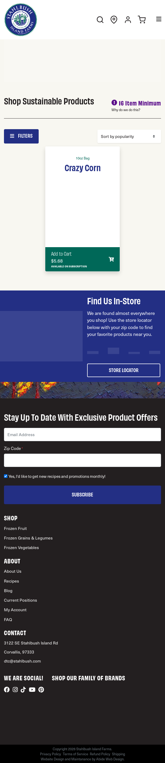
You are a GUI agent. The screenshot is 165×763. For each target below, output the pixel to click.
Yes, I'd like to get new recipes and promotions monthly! (56, 476)
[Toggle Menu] (155, 19)
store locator (124, 370)
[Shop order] (129, 136)
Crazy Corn (83, 167)
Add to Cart (61, 253)
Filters (21, 135)
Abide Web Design (110, 758)
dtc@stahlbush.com (22, 661)
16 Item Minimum (140, 103)
